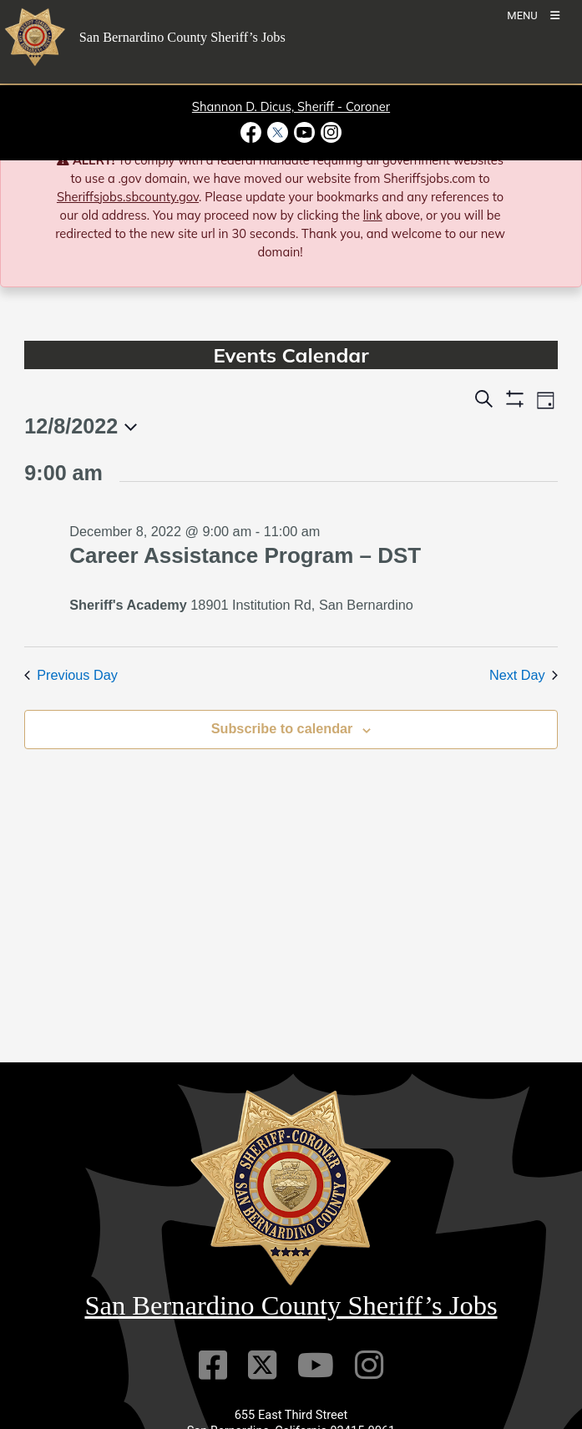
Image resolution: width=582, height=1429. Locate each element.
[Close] (545, 161)
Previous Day (71, 674)
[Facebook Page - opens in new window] (252, 132)
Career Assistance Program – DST (245, 555)
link (372, 215)
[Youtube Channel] (315, 1365)
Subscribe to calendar (282, 728)
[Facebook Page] (213, 1365)
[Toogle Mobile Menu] (533, 14)
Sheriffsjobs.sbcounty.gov (128, 197)
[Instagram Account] (369, 1365)
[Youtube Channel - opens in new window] (304, 132)
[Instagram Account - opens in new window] (330, 132)
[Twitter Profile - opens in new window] (277, 132)
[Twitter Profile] (262, 1365)
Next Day (523, 674)
